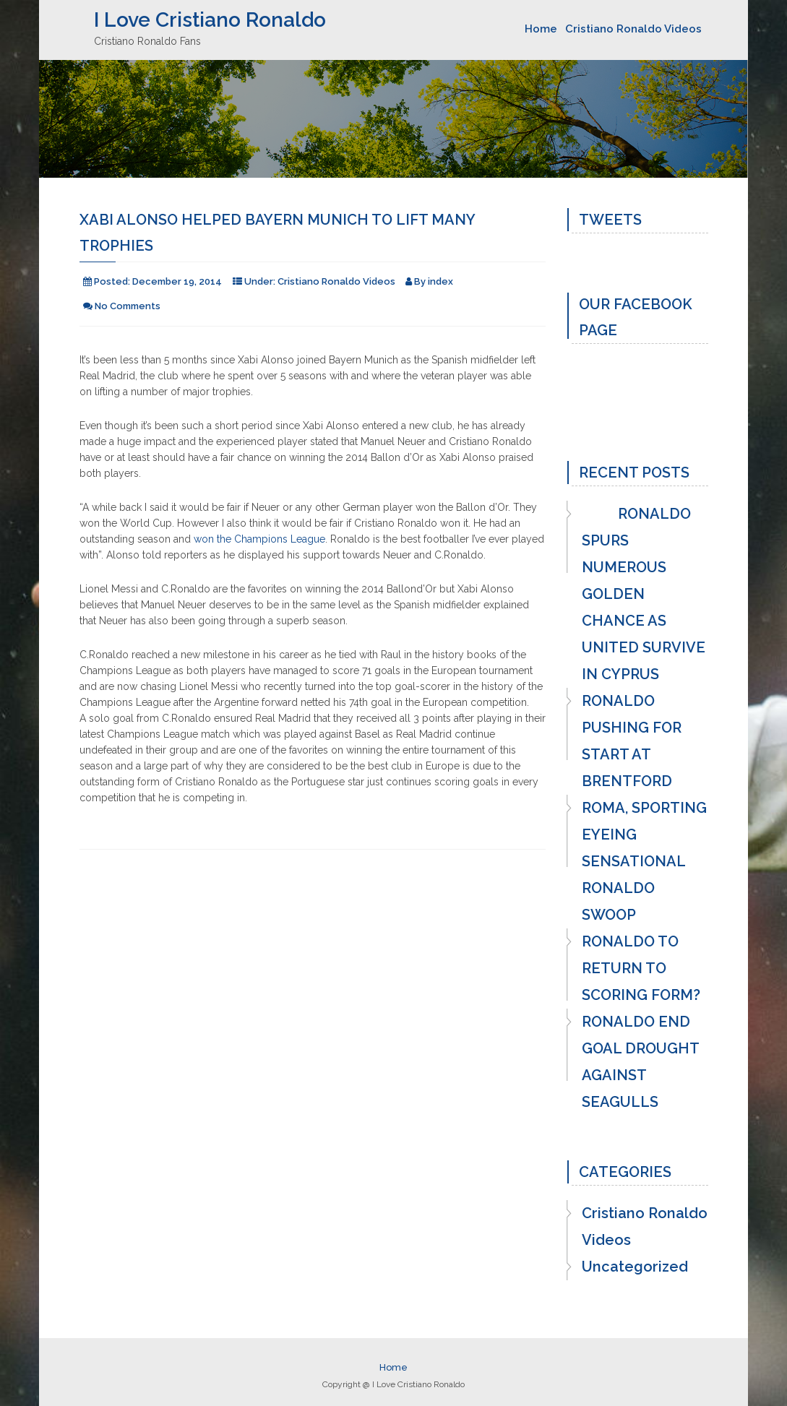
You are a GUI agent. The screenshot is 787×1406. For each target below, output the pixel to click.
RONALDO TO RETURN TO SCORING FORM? (641, 968)
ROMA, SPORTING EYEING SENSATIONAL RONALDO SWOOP (644, 861)
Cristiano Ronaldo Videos (633, 28)
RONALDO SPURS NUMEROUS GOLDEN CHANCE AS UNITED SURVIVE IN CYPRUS (643, 594)
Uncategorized (635, 1266)
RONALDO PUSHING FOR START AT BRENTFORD (631, 741)
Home (541, 28)
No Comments (127, 306)
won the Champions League (259, 539)
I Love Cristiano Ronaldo (210, 20)
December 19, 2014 (177, 281)
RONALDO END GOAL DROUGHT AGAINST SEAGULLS (640, 1061)
